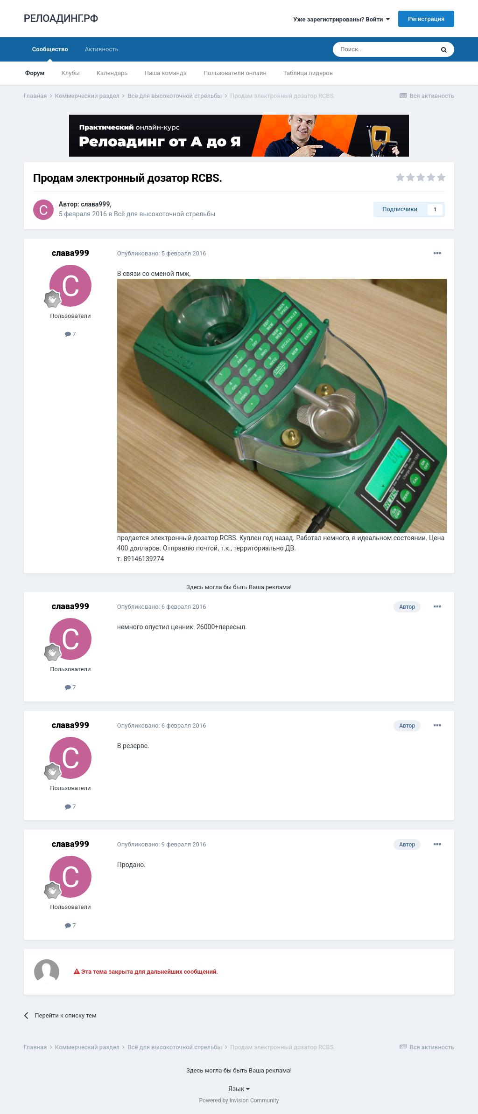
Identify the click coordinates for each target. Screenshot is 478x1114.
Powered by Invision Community (239, 1100)
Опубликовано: (161, 253)
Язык (239, 1089)
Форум (35, 72)
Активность (102, 49)
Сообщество (50, 54)
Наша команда (165, 72)
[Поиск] (383, 49)
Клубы (70, 72)
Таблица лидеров (308, 72)
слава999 (95, 204)
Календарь (112, 72)
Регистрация (426, 18)
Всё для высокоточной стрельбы (164, 214)
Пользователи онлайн (235, 72)
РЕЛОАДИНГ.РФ (61, 18)
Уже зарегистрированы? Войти (341, 19)
